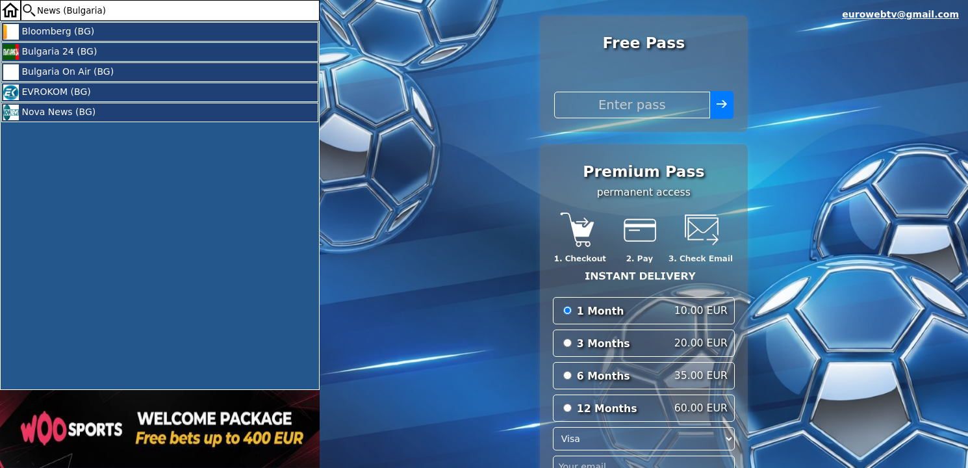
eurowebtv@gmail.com (900, 14)
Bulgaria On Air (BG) (58, 72)
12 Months (607, 408)
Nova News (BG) (49, 112)
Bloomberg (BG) (48, 32)
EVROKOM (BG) (47, 92)
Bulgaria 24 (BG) (50, 52)
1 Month (600, 311)
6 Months (603, 376)
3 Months (603, 343)
